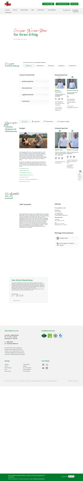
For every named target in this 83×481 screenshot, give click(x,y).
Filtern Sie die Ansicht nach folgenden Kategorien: (34, 62)
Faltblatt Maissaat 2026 (24, 170)
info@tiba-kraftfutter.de (11, 343)
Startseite (7, 10)
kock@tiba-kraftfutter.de (60, 161)
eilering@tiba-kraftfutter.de (72, 107)
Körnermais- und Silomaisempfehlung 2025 (28, 179)
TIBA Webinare (47, 4)
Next (72, 77)
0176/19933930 (70, 167)
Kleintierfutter (72, 65)
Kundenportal (8, 12)
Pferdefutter (61, 65)
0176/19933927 (70, 106)
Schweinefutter (40, 65)
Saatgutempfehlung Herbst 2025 (26, 175)
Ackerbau (25, 366)
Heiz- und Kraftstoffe (27, 367)
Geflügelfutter (28, 65)
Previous (59, 131)
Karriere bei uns (40, 10)
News (32, 10)
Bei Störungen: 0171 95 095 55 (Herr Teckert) (65, 244)
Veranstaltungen (52, 10)
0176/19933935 (58, 107)
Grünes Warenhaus (27, 369)
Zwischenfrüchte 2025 (24, 177)
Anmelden (73, 4)
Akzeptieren (64, 476)
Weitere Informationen (39, 479)
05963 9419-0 (66, 10)
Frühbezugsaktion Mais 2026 (25, 172)
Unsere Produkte (24, 10)
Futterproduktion (26, 364)
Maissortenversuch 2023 (24, 181)
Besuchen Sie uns (16, 300)
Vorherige (59, 77)
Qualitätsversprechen (48, 331)
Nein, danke (71, 476)
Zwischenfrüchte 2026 (24, 168)
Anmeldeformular (63, 238)
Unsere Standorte (26, 371)
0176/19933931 (58, 163)
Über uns (15, 10)
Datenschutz (70, 381)
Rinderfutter (51, 65)
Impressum (76, 381)
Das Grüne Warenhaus (63, 4)
